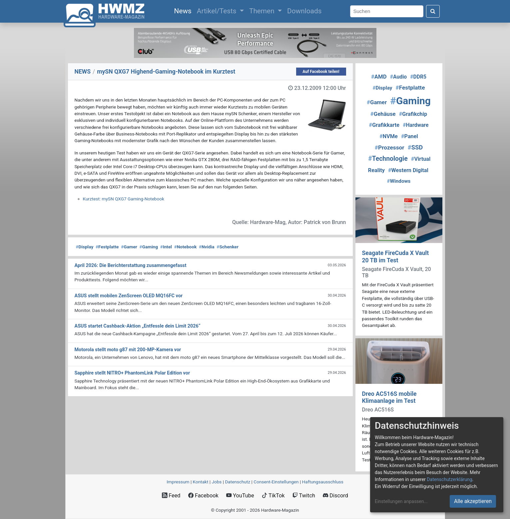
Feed (171, 495)
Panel (409, 136)
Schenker (228, 246)
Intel (166, 246)
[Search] (386, 11)
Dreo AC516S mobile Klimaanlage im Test (389, 397)
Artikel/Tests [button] (217, 11)
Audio (398, 77)
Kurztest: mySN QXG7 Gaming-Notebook (123, 198)
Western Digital (408, 170)
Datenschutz (237, 481)
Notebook (185, 246)
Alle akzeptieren (473, 501)
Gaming (149, 246)
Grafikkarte (384, 125)
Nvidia (207, 246)
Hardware (415, 125)
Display (85, 246)
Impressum (178, 481)
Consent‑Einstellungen (276, 481)
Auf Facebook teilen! (320, 71)
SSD (415, 147)
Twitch (303, 495)
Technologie (388, 158)
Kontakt (201, 481)
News (184, 10)
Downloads (304, 11)
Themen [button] (262, 11)
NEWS (83, 71)
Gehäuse (383, 114)
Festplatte (107, 246)
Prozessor (389, 147)
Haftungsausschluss (322, 481)
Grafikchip (413, 114)
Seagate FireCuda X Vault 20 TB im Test (395, 256)
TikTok (273, 495)
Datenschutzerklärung (449, 479)
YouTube (240, 495)
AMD (379, 76)
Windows (399, 181)
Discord (335, 495)
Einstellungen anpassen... (401, 501)
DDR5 (418, 77)
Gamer (129, 246)
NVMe (388, 136)
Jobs (217, 481)
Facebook (203, 495)
